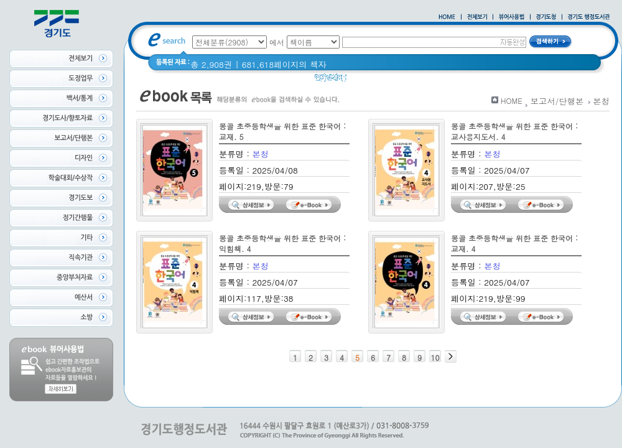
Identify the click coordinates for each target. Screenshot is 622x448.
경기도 (488, 80)
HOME (511, 100)
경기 (430, 80)
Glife (457, 80)
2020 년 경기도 (383, 80)
